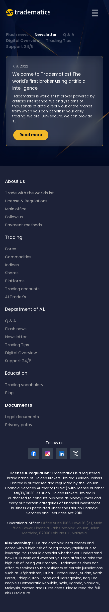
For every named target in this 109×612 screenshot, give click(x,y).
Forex (10, 249)
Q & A (68, 35)
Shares (12, 273)
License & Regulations (26, 201)
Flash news (17, 35)
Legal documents (22, 417)
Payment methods (23, 225)
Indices (12, 265)
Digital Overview (23, 41)
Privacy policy (18, 425)
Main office (16, 209)
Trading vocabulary (24, 385)
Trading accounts (22, 289)
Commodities (18, 257)
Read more (31, 135)
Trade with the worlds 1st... (30, 193)
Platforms (15, 281)
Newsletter (46, 35)
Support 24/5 (20, 47)
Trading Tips (58, 41)
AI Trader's (15, 297)
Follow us (14, 217)
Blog (9, 393)
